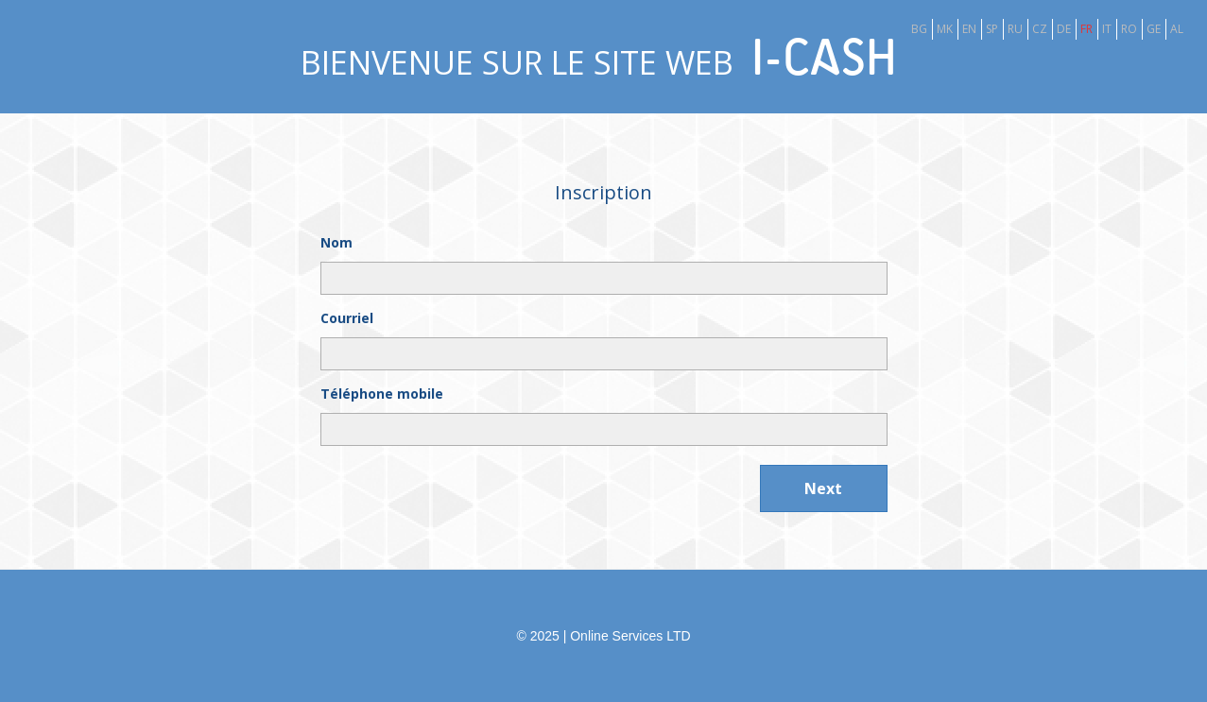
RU (1015, 29)
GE (1154, 29)
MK (945, 29)
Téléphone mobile (381, 393)
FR (1086, 29)
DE (1064, 29)
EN (969, 29)
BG (919, 29)
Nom (336, 242)
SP (992, 29)
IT (1107, 29)
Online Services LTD (630, 635)
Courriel (346, 318)
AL (1176, 29)
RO (1129, 29)
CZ (1039, 29)
